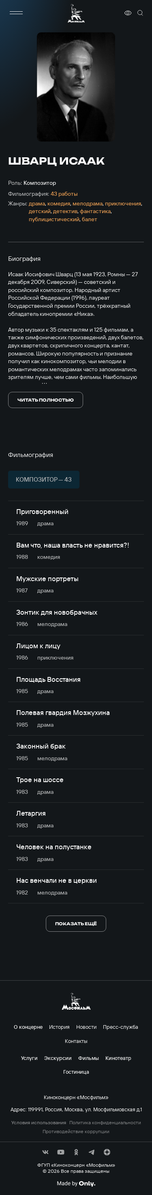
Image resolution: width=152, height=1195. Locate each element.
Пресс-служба (120, 1027)
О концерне (28, 1027)
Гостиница (76, 1071)
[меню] (16, 13)
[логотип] (76, 13)
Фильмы (88, 1058)
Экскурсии (58, 1058)
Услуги (29, 1058)
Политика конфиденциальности (105, 1122)
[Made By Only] (76, 1183)
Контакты (76, 1041)
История (59, 1027)
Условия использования (38, 1122)
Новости (86, 1027)
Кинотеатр (118, 1058)
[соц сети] (45, 1152)
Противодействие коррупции (76, 1131)
